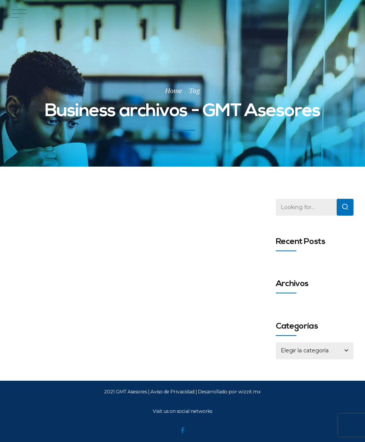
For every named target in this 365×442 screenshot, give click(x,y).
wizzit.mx (249, 392)
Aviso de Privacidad (173, 392)
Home (173, 90)
